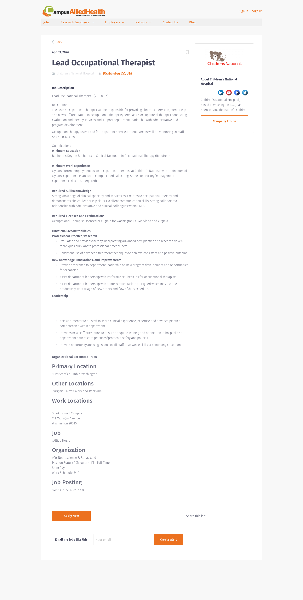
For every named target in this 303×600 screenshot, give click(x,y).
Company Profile (224, 121)
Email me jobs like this (71, 539)
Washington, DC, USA (117, 73)
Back (58, 42)
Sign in (243, 11)
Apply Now (71, 516)
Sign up (257, 11)
